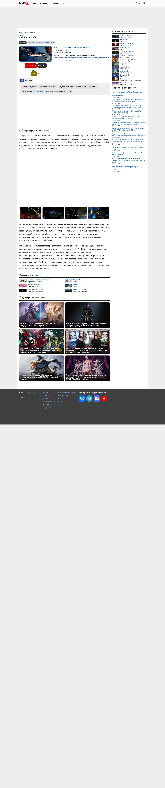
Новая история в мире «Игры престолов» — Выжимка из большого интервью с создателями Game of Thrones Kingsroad (86, 350)
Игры (34, 3)
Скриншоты (50, 42)
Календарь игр (47, 405)
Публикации (44, 3)
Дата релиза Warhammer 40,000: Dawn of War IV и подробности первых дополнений (128, 100)
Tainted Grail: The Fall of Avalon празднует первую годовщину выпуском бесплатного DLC (129, 123)
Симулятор (77, 47)
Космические (93, 58)
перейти (40, 91)
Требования (40, 42)
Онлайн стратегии (71, 58)
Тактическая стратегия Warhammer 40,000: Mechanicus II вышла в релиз (126, 117)
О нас (60, 401)
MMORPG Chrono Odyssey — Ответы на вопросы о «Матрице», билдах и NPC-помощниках (87, 325)
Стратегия (85, 47)
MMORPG (68, 47)
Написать (42, 65)
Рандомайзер (47, 408)
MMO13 (45, 392)
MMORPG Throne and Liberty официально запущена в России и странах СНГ (37, 325)
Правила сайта (63, 395)
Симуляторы (83, 58)
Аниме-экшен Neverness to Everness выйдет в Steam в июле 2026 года (127, 112)
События (31, 42)
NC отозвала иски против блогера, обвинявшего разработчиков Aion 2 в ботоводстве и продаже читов (128, 141)
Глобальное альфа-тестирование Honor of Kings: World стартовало (128, 154)
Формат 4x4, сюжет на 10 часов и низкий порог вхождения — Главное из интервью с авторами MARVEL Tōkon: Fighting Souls (40, 350)
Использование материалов (67, 392)
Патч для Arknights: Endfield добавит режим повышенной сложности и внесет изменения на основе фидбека (128, 94)
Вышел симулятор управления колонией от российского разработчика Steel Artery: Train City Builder (128, 160)
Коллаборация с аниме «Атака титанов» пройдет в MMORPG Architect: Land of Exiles (129, 129)
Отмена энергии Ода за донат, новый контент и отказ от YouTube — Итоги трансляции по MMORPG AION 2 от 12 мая (86, 377)
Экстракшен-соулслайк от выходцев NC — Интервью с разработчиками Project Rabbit (126, 106)
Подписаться (31, 65)
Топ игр (45, 398)
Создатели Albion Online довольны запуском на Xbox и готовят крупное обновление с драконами (128, 135)
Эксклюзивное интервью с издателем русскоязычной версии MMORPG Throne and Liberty (39, 377)
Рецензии (55, 3)
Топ (63, 3)
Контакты (61, 398)
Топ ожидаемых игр (49, 401)
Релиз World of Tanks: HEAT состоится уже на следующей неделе (127, 148)
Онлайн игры (47, 395)
